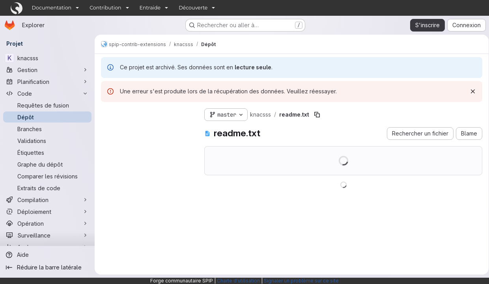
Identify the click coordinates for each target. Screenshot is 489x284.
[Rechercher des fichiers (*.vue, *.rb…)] (146, 129)
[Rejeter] (470, 91)
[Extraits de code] (47, 187)
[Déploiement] (47, 211)
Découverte (193, 8)
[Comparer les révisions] (47, 176)
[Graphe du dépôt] (47, 164)
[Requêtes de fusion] (47, 105)
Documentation (52, 8)
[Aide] (47, 254)
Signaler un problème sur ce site (301, 281)
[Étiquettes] (47, 152)
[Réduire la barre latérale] (47, 267)
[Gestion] (47, 69)
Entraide (150, 8)
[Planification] (47, 81)
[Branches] (47, 128)
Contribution (105, 8)
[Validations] (47, 140)
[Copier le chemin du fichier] (317, 114)
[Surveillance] (47, 235)
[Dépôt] (47, 117)
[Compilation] (47, 199)
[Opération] (47, 223)
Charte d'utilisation (238, 281)
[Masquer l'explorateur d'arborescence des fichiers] (107, 113)
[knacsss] (47, 57)
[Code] (47, 93)
